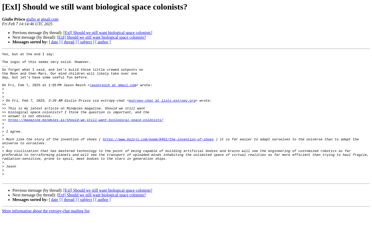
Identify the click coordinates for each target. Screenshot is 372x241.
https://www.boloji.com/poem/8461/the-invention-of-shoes (158, 157)
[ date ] (54, 42)
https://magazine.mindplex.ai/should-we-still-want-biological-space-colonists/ (85, 133)
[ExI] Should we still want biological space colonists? (107, 32)
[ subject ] (86, 42)
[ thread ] (69, 42)
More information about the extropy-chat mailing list (46, 236)
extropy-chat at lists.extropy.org (162, 110)
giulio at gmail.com (42, 19)
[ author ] (103, 42)
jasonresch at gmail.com (114, 92)
